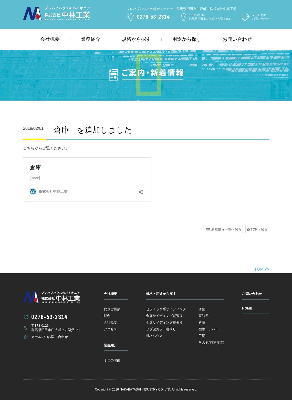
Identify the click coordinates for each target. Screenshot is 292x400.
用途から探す (186, 39)
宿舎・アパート (210, 329)
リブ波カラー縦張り (161, 329)
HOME (247, 308)
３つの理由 (112, 360)
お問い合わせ (237, 39)
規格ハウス (154, 336)
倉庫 (202, 322)
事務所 (203, 316)
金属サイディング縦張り (164, 316)
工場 (202, 336)
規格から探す (136, 39)
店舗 (202, 309)
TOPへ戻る (259, 229)
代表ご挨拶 (112, 309)
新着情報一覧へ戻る (226, 229)
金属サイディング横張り (164, 322)
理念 (107, 316)
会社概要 (50, 39)
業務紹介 (90, 39)
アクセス (110, 329)
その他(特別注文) (211, 342)
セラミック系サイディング (166, 309)
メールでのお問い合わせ (260, 17)
